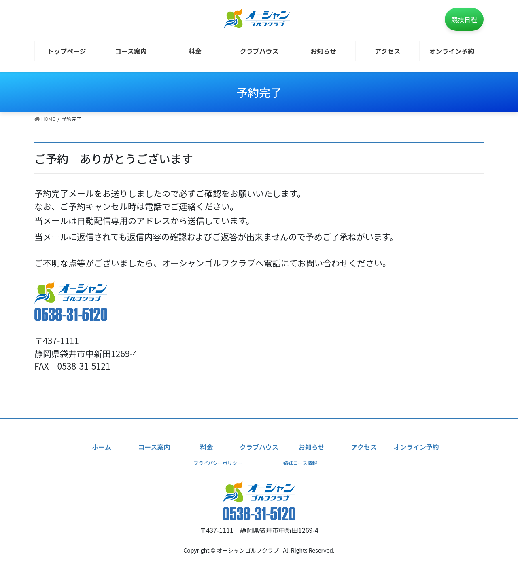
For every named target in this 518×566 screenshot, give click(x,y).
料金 (206, 447)
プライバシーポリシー (217, 462)
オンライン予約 (416, 447)
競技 (464, 19)
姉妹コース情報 (300, 462)
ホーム (101, 447)
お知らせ (312, 447)
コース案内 (154, 447)
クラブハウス (259, 447)
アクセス (364, 447)
